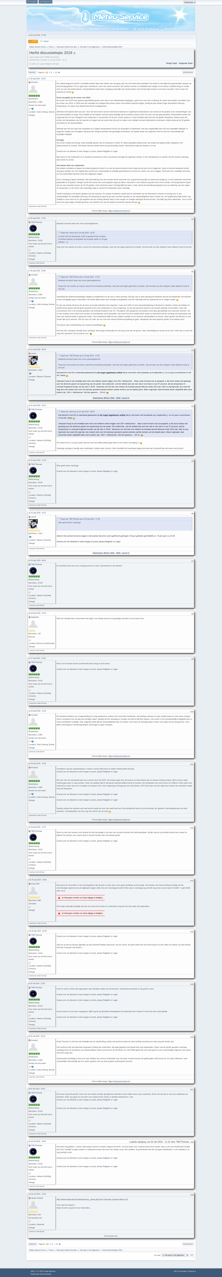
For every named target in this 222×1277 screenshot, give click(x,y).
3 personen (32, 206)
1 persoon (32, 263)
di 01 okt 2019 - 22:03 (37, 983)
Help (175, 1271)
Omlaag (32, 72)
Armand (34, 82)
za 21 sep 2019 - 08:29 (37, 349)
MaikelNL (35, 617)
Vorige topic (171, 63)
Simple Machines (50, 1271)
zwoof (33, 353)
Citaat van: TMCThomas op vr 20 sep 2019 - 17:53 (79, 277)
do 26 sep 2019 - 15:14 (37, 613)
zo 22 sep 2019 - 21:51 (37, 513)
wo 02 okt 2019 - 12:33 (37, 1194)
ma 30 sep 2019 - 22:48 (38, 931)
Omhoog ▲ (192, 1271)
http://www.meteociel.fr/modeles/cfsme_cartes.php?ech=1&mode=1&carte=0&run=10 (92, 1199)
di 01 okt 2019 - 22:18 (37, 1036)
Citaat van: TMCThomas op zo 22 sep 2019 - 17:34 (80, 519)
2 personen (32, 337)
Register (106, 151)
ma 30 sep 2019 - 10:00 (38, 880)
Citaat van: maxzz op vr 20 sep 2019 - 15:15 (77, 233)
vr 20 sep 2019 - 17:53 (37, 218)
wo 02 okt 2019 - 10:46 (37, 1141)
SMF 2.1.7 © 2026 (37, 1271)
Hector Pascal (37, 1198)
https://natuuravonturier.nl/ (119, 211)
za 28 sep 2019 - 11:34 (37, 711)
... (54, 72)
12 (56, 72)
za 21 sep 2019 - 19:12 (37, 405)
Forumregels (182, 1271)
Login (115, 151)
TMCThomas (36, 222)
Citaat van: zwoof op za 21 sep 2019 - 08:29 (77, 412)
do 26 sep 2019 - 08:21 (37, 560)
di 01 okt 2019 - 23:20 (37, 1089)
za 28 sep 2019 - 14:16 (37, 763)
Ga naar (157, 1255)
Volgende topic (186, 63)
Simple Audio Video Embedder (41, 1274)
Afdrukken (188, 72)
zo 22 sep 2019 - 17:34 (37, 460)
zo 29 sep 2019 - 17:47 (37, 827)
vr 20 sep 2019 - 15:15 (37, 79)
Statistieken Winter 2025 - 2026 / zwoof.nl (111, 398)
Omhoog (32, 1244)
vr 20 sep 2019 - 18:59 (37, 271)
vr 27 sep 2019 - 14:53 (37, 658)
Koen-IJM (35, 884)
